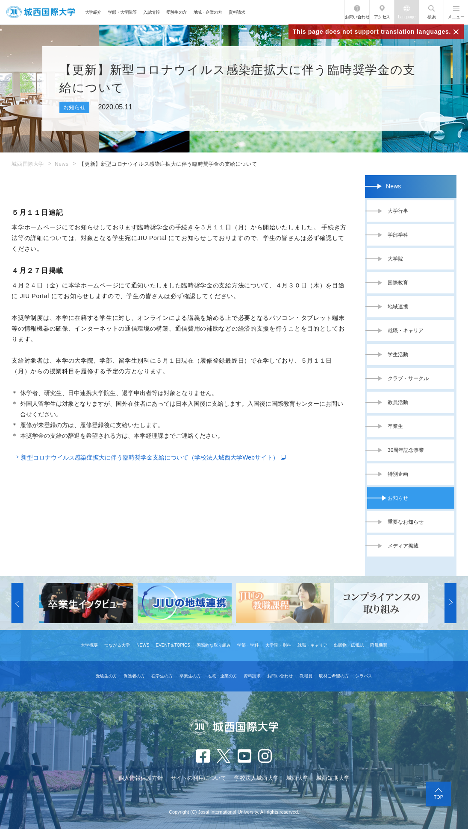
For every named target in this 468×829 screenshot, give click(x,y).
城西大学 (297, 778)
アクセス (382, 17)
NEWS (142, 645)
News (61, 164)
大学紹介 (93, 12)
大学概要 (89, 645)
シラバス (363, 676)
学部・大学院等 (122, 12)
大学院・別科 (278, 645)
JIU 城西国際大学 (40, 12)
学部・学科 (248, 645)
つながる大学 (117, 645)
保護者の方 (134, 676)
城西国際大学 (28, 164)
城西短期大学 (333, 778)
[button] (18, 603)
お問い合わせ (357, 17)
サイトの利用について (198, 778)
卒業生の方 (190, 676)
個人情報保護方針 (140, 778)
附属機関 (378, 645)
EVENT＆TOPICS (173, 645)
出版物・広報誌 (349, 645)
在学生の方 (162, 676)
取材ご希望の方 (334, 676)
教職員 (306, 676)
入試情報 (151, 12)
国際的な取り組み (214, 645)
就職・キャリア (312, 645)
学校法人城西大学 (256, 778)
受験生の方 (176, 12)
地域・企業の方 (208, 12)
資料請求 (237, 12)
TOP (438, 797)
